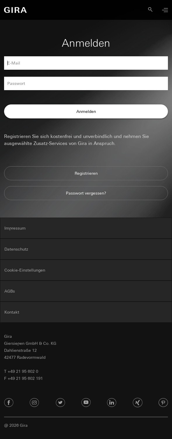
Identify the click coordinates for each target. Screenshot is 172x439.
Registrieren (86, 173)
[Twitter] (60, 402)
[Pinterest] (163, 402)
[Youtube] (86, 402)
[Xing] (137, 402)
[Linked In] (111, 402)
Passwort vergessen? (86, 193)
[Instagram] (34, 402)
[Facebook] (8, 402)
